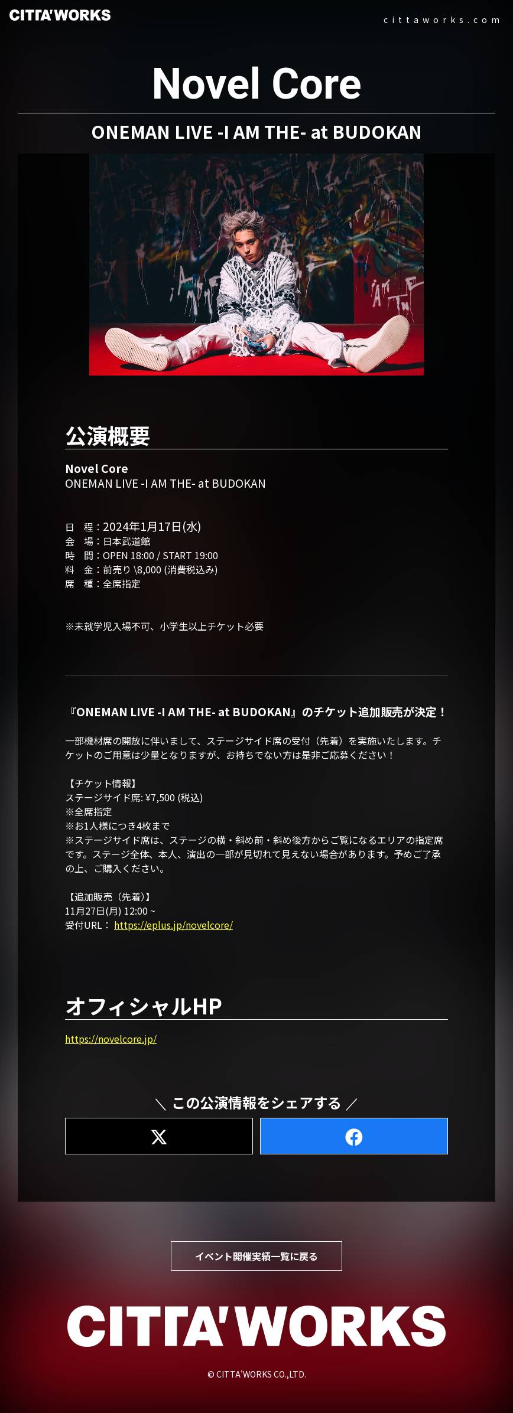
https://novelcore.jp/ (111, 1039)
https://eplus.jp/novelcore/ (173, 925)
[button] (256, 265)
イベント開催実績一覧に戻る (256, 1256)
